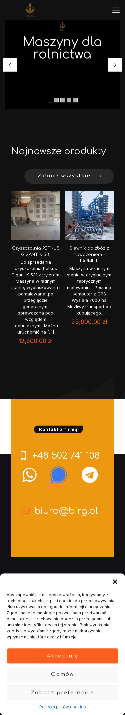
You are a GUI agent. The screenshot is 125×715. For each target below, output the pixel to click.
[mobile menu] (116, 10)
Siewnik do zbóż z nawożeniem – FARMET (89, 254)
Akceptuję (62, 656)
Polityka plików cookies (62, 706)
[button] (115, 581)
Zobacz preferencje (62, 693)
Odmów (62, 674)
